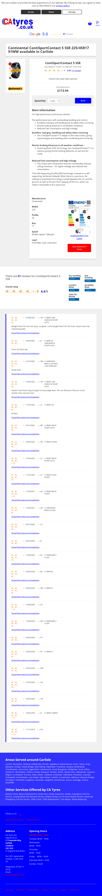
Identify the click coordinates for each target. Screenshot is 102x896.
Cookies (63, 888)
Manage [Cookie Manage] (72, 11)
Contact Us (74, 888)
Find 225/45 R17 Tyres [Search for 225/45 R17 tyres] (79, 246)
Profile (35, 213)
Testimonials (33, 888)
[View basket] (90, 22)
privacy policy (63, 5)
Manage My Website (14, 818)
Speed (35, 230)
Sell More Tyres (33, 818)
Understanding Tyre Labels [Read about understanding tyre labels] (79, 235)
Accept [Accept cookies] (31, 11)
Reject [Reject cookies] (51, 11)
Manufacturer (39, 197)
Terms (54, 888)
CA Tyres (9, 888)
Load (34, 238)
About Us (20, 888)
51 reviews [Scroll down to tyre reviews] (76, 69)
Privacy (45, 888)
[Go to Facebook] (20, 812)
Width (35, 205)
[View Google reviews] (51, 33)
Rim (34, 222)
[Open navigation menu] (98, 22)
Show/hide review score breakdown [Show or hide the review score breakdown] (25, 332)
